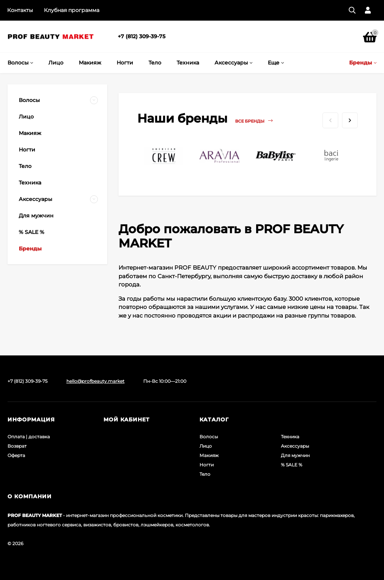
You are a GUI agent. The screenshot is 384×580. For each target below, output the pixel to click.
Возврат (17, 446)
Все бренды (254, 121)
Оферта (16, 455)
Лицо (206, 446)
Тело (205, 474)
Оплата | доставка (29, 436)
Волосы (209, 436)
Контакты (20, 10)
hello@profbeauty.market (95, 381)
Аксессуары (295, 446)
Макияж (209, 455)
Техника (290, 436)
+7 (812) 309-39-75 (141, 36)
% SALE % (291, 465)
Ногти (207, 465)
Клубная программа (71, 10)
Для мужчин (295, 455)
